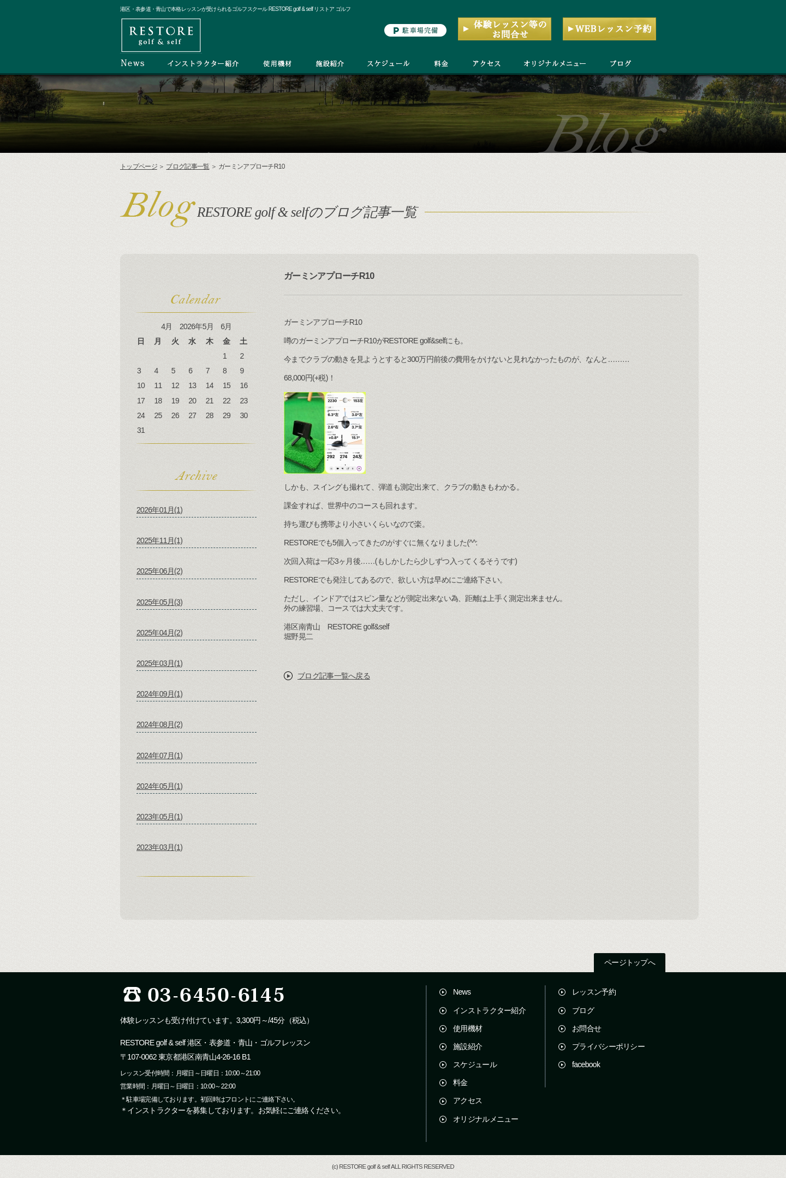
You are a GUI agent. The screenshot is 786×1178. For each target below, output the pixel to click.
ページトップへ (629, 963)
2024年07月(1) (159, 755)
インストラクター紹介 (489, 1010)
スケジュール (475, 1064)
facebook (586, 1064)
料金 (460, 1082)
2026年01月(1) (159, 509)
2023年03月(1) (159, 847)
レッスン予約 (594, 991)
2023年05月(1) (159, 816)
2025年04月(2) (159, 632)
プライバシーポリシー (608, 1046)
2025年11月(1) (159, 540)
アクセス (467, 1100)
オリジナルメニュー (486, 1119)
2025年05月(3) (159, 602)
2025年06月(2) (159, 571)
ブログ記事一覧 (187, 166)
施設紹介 (467, 1046)
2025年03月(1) (159, 663)
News (462, 991)
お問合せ (586, 1028)
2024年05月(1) (159, 786)
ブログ (583, 1010)
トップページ (138, 166)
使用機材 (467, 1028)
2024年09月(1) (159, 693)
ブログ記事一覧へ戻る (333, 675)
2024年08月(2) (159, 724)
